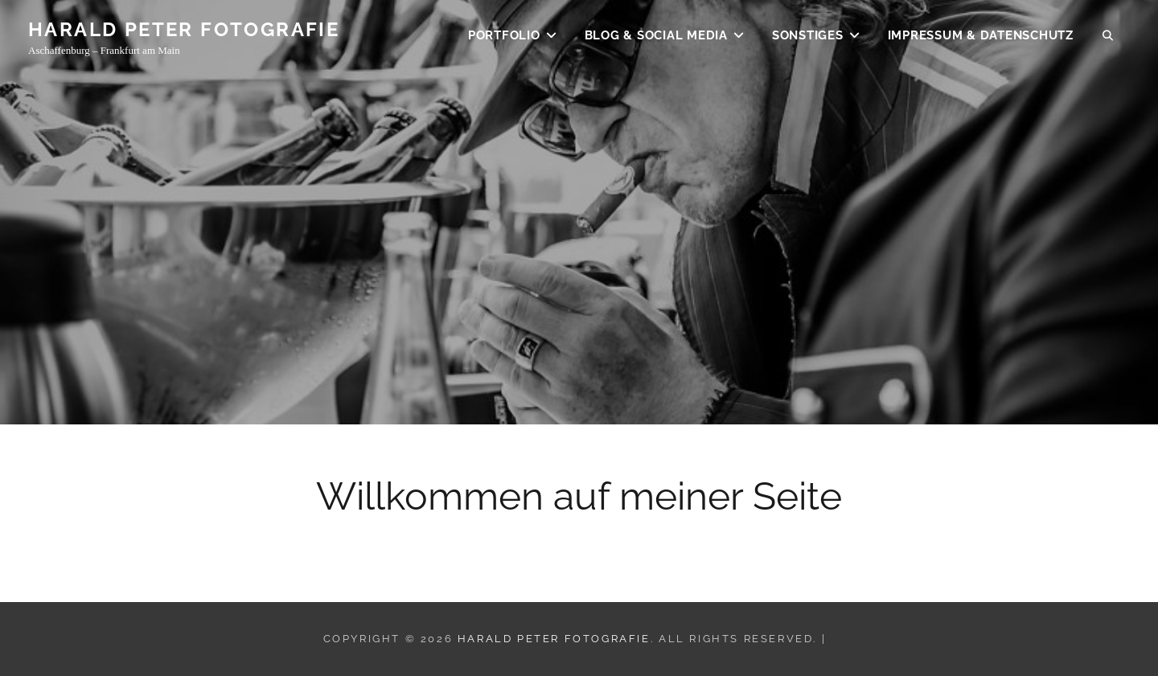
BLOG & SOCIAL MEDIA (656, 37)
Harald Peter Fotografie (183, 31)
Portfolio (504, 37)
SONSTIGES (808, 37)
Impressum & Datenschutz (981, 37)
